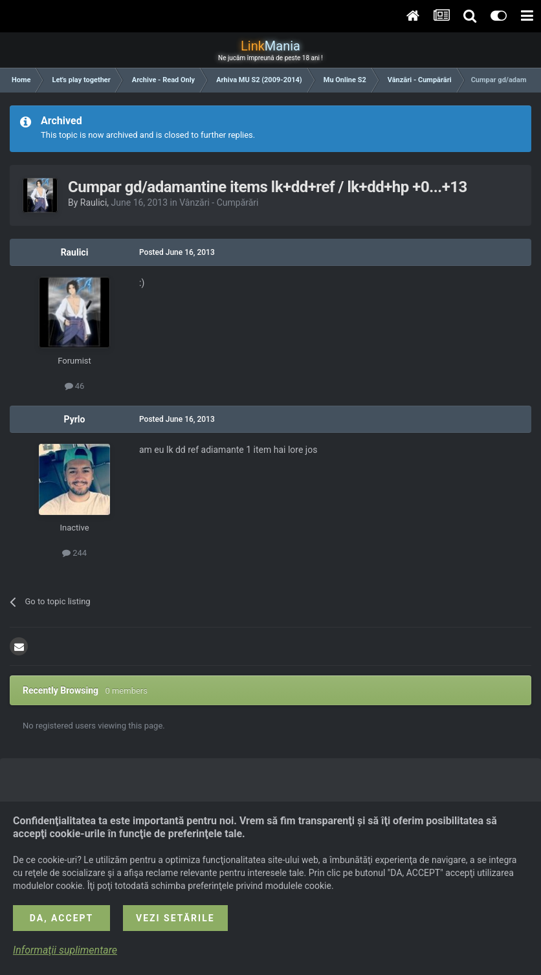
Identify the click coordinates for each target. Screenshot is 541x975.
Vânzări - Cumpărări (218, 202)
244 (74, 553)
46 (75, 386)
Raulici (93, 202)
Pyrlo (74, 419)
